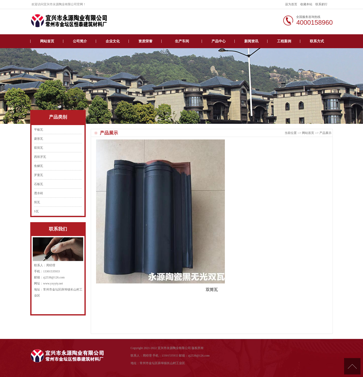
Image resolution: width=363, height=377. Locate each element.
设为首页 (291, 4)
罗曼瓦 (38, 175)
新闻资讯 (251, 41)
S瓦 (36, 211)
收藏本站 (306, 4)
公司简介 (80, 41)
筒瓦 (37, 202)
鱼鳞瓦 (38, 166)
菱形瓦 (38, 138)
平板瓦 (38, 129)
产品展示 (325, 133)
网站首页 (47, 41)
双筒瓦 (38, 148)
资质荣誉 (145, 41)
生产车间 (182, 41)
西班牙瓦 (40, 157)
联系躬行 (321, 4)
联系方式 (317, 41)
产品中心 (218, 41)
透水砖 (38, 193)
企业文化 (113, 41)
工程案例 (284, 41)
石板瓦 (38, 184)
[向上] (352, 366)
